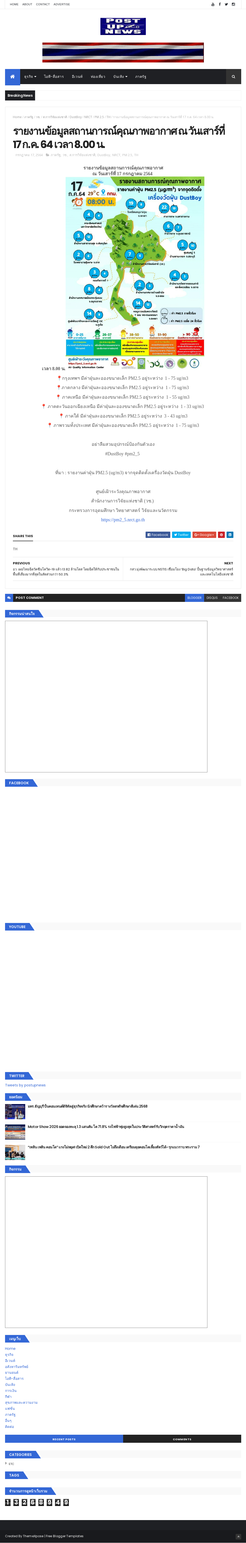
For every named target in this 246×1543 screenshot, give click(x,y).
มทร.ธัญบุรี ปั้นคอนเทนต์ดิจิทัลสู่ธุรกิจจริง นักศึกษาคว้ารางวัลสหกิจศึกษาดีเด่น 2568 (88, 1106)
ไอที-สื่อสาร (54, 76)
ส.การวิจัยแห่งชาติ (55, 117)
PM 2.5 (99, 117)
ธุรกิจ (28, 76)
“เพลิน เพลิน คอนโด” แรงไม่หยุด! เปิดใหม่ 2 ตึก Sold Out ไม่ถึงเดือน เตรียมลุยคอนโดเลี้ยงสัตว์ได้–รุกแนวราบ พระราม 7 (114, 1147)
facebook (231, 598)
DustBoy (76, 117)
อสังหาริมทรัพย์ (16, 1366)
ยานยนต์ (11, 1372)
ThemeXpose (33, 1536)
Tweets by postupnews (25, 1085)
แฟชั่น (10, 1408)
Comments (182, 1439)
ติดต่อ (9, 1426)
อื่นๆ (8, 1420)
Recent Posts (64, 1439)
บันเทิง (118, 76)
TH (108, 117)
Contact (43, 4)
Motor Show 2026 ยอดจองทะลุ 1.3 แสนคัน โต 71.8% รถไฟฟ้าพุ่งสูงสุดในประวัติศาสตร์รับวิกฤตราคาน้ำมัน (106, 1126)
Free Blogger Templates (65, 1536)
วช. (38, 117)
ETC (11, 1464)
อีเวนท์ (77, 76)
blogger (194, 598)
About (27, 4)
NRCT (88, 117)
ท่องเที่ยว (98, 76)
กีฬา (8, 1396)
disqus (212, 598)
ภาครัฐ (141, 76)
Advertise (62, 4)
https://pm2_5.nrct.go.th (123, 519)
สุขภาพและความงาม (21, 1402)
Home (14, 4)
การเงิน (11, 1390)
